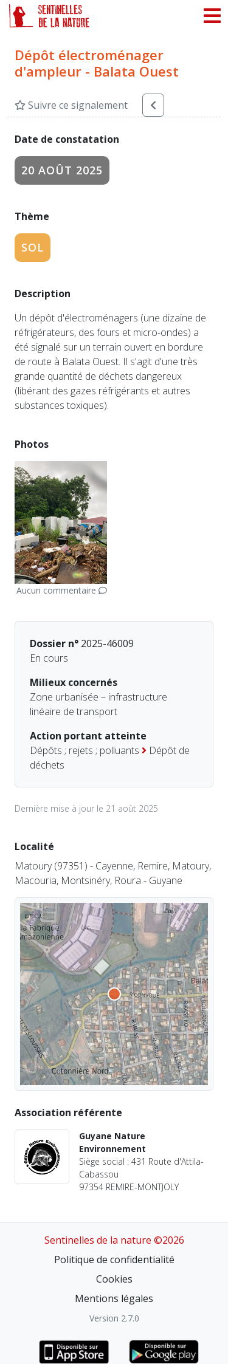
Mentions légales (114, 1298)
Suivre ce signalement (71, 105)
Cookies (114, 1279)
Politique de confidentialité (114, 1259)
